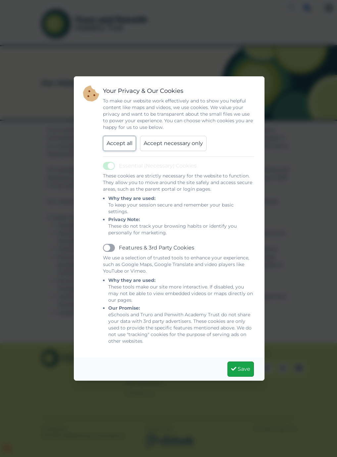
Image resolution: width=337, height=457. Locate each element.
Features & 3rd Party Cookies (156, 248)
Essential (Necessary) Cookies (158, 166)
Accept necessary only (173, 143)
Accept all (119, 143)
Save (240, 369)
